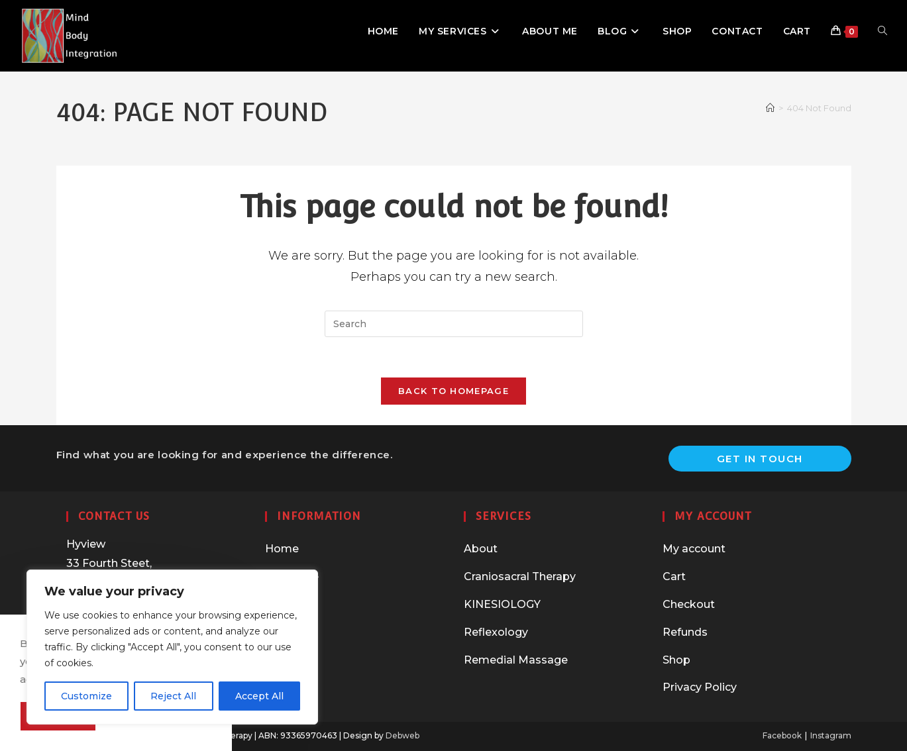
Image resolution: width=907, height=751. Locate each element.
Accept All (259, 696)
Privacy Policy (700, 687)
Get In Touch (760, 458)
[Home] (770, 108)
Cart (674, 576)
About (481, 548)
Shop (676, 660)
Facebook (782, 735)
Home (282, 548)
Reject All (173, 696)
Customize (86, 696)
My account (694, 548)
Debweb (402, 735)
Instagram (830, 735)
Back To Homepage (453, 390)
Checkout (689, 604)
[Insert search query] (454, 324)
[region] (172, 647)
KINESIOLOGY (502, 604)
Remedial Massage (516, 660)
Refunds (685, 632)
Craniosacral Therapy (520, 576)
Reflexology (496, 632)
